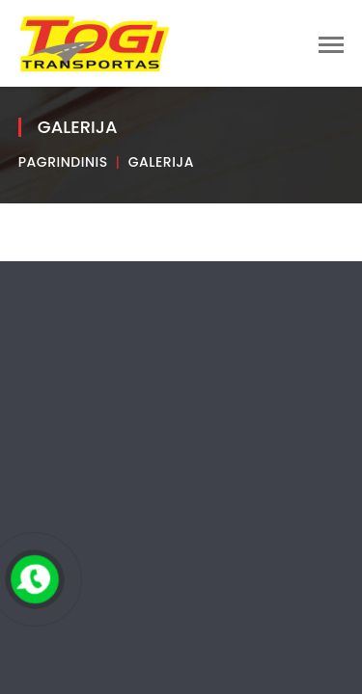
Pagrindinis (63, 162)
